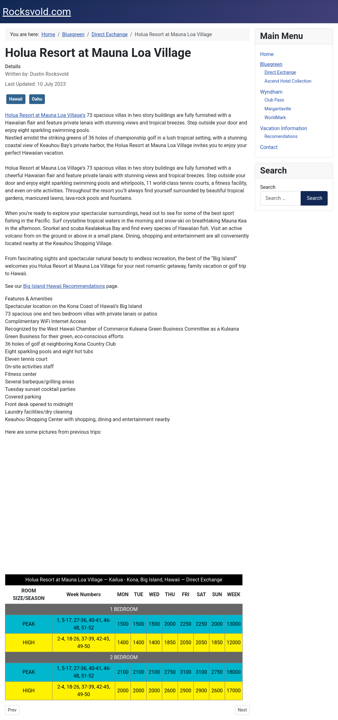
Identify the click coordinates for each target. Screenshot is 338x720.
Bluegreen (271, 64)
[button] (15, 504)
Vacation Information (283, 128)
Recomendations (281, 136)
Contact (269, 147)
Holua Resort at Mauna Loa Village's (45, 115)
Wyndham (271, 92)
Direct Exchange (280, 72)
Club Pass (274, 99)
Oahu (37, 99)
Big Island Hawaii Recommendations (64, 286)
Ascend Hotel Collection (288, 81)
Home (267, 54)
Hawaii (16, 99)
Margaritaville (278, 108)
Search (268, 187)
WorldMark (275, 117)
